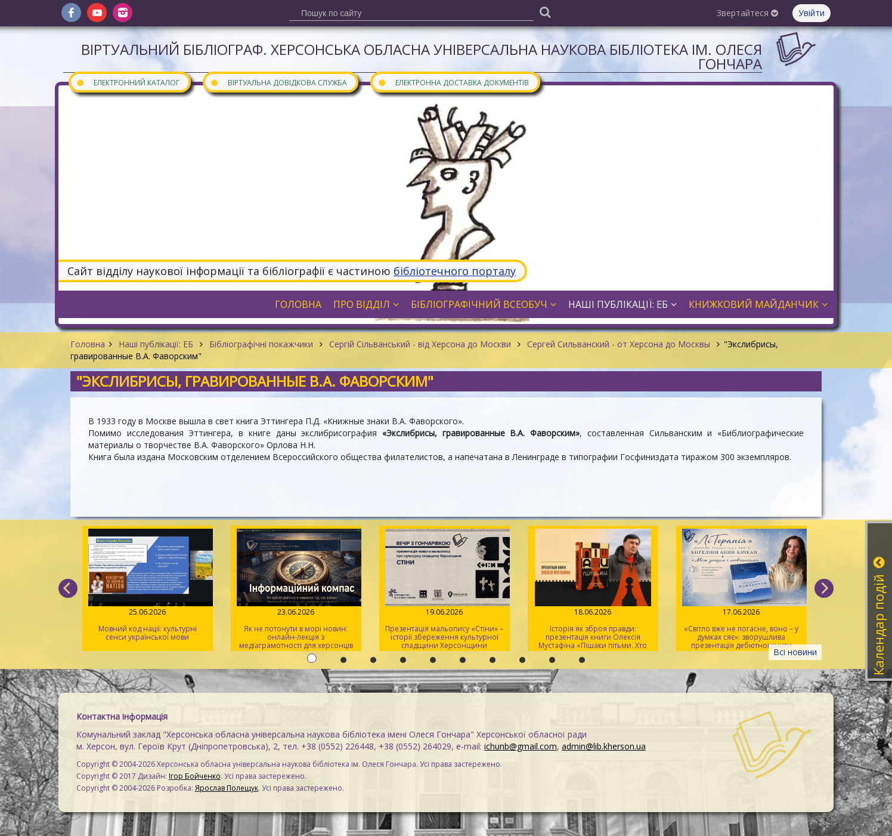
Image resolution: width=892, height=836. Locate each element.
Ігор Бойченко (195, 776)
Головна (87, 344)
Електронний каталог (127, 82)
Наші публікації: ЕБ (156, 344)
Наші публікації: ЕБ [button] (622, 304)
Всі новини (795, 652)
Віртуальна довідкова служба (278, 82)
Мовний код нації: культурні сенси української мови (147, 585)
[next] (824, 588)
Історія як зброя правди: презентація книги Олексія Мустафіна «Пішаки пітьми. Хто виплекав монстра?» (593, 590)
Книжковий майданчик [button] (758, 304)
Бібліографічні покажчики (261, 344)
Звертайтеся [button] (747, 12)
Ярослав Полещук (226, 788)
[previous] (68, 588)
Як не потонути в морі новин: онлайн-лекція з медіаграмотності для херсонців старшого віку (296, 590)
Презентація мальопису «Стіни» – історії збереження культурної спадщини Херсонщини (444, 589)
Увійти (811, 12)
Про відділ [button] (366, 304)
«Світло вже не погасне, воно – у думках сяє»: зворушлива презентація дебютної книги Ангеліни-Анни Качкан (741, 590)
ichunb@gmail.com (520, 746)
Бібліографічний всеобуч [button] (483, 304)
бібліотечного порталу (455, 271)
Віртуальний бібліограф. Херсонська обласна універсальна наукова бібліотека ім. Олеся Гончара (421, 56)
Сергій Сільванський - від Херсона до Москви (420, 344)
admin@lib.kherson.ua (604, 746)
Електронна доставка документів (453, 82)
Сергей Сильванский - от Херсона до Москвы (619, 344)
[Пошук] (545, 11)
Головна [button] (298, 304)
